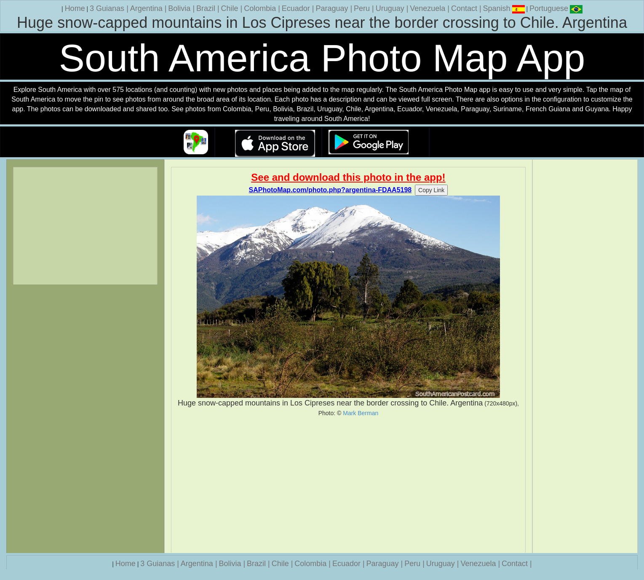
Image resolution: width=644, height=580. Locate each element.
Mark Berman (360, 413)
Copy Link (431, 190)
